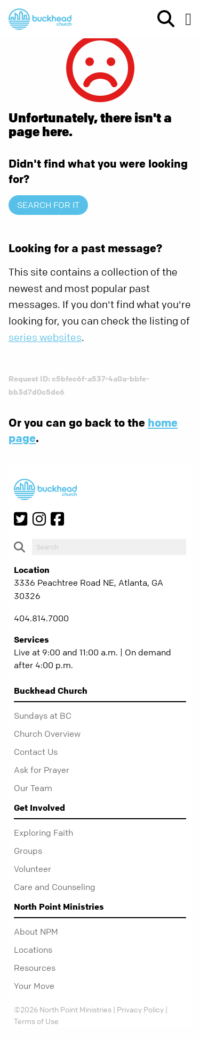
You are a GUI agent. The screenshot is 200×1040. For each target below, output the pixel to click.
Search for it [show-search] (48, 204)
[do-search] (109, 547)
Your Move (34, 985)
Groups (28, 850)
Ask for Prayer (41, 769)
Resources (34, 967)
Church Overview (47, 733)
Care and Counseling (54, 886)
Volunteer (32, 868)
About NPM (36, 931)
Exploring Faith (43, 832)
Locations (33, 949)
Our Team (33, 788)
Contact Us (36, 751)
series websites (45, 337)
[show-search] (161, 19)
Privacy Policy (140, 1009)
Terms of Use (36, 1021)
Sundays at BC (42, 715)
